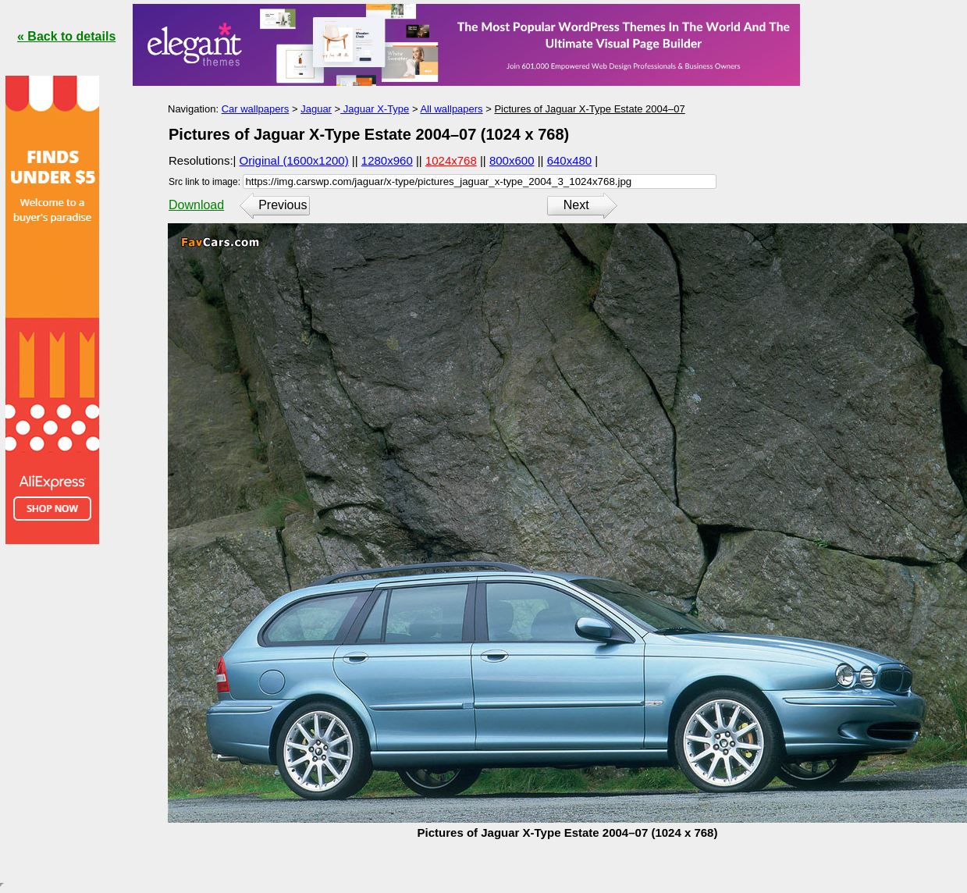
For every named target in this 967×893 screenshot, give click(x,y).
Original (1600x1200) (294, 160)
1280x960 (387, 160)
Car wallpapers (256, 109)
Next (576, 205)
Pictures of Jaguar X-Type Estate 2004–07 (589, 109)
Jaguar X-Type (374, 109)
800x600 (512, 160)
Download (196, 205)
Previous (282, 205)
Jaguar (316, 109)
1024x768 (451, 160)
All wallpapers (451, 109)
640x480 (569, 160)
